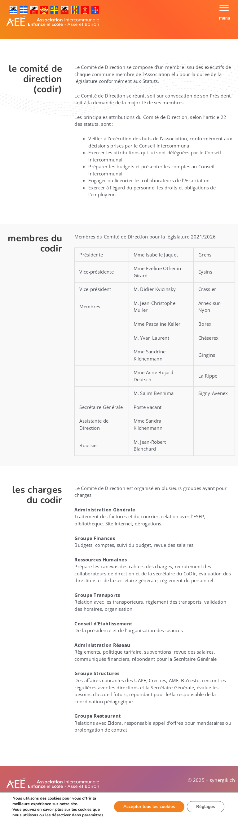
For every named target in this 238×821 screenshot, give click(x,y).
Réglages (205, 807)
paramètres (92, 815)
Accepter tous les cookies (149, 807)
